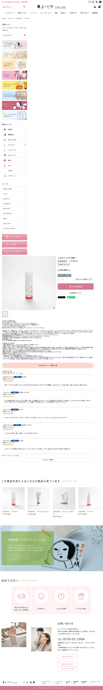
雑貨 (7, 160)
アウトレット (9, 176)
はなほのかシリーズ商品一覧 (48, 365)
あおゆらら (5, 30)
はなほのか (7, 204)
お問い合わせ (84, 13)
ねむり (5, 218)
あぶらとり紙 (23, 27)
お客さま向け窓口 (67, 656)
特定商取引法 (84, 682)
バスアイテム (10, 27)
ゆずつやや (6, 208)
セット (7, 165)
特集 (56, 13)
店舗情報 (95, 13)
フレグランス (9, 150)
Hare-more (7, 223)
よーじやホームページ (47, 682)
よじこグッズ (9, 155)
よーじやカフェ (59, 682)
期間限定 (8, 134)
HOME (4, 18)
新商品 (7, 129)
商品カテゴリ (22, 13)
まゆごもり (6, 199)
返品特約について (75, 293)
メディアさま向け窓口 (68, 669)
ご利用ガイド (73, 13)
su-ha (4, 27)
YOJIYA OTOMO (9, 228)
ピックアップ (9, 13)
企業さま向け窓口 (68, 664)
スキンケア (11, 18)
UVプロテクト (7, 213)
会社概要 (68, 682)
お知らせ (63, 13)
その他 (7, 170)
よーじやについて (46, 13)
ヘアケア (16, 27)
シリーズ (33, 13)
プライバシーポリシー (95, 682)
